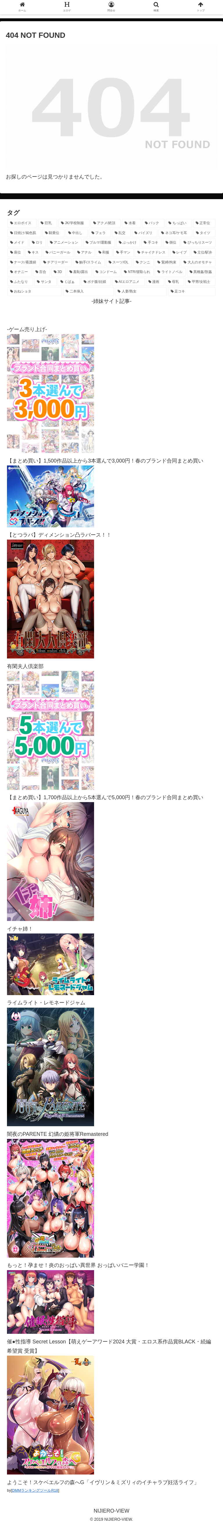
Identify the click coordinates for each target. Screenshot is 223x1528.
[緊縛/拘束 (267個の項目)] (167, 262)
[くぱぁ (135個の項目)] (69, 282)
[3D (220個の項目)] (58, 272)
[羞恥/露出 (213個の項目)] (79, 272)
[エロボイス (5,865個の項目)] (22, 223)
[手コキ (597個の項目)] (151, 242)
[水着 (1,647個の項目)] (131, 223)
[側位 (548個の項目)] (171, 242)
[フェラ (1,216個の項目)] (100, 233)
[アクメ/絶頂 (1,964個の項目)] (106, 223)
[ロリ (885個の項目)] (37, 242)
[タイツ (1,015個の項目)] (204, 233)
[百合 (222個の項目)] (41, 272)
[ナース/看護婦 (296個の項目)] (23, 262)
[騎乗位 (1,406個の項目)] (53, 233)
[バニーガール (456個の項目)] (58, 252)
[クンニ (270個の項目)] (143, 262)
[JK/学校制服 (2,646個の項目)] (73, 223)
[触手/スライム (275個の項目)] (89, 262)
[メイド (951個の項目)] (18, 242)
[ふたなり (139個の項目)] (20, 282)
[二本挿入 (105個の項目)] (88, 291)
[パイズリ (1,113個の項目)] (144, 233)
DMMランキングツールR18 (35, 1490)
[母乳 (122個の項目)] (175, 282)
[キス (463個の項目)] (33, 252)
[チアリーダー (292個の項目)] (56, 262)
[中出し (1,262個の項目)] (77, 233)
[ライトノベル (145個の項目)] (170, 272)
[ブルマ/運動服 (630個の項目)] (99, 242)
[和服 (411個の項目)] (104, 252)
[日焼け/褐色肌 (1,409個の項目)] (24, 233)
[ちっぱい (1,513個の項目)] (179, 223)
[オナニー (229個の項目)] (20, 272)
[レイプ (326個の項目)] (180, 252)
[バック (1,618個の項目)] (153, 223)
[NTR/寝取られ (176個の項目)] (137, 272)
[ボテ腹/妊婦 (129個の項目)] (96, 282)
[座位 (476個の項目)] (16, 252)
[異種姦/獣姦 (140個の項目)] (201, 272)
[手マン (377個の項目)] (124, 252)
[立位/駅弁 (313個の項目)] (203, 252)
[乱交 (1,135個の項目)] (121, 233)
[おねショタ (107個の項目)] (35, 291)
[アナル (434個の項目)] (85, 252)
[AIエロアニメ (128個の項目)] (128, 282)
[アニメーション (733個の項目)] (64, 242)
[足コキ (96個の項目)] (191, 291)
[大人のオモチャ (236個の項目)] (198, 262)
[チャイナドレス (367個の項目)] (152, 252)
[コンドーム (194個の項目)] (107, 272)
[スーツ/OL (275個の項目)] (119, 262)
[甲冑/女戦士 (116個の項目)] (200, 282)
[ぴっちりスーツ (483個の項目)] (198, 242)
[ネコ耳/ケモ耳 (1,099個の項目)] (175, 233)
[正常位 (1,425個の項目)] (204, 223)
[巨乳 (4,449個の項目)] (47, 223)
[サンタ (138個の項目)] (45, 282)
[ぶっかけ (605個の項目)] (128, 242)
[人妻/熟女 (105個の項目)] (141, 291)
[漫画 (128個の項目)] (155, 282)
